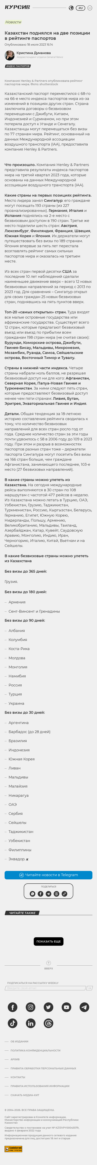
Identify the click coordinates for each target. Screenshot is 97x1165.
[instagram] (30, 1007)
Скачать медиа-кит (25, 1095)
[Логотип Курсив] (17, 7)
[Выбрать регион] (71, 8)
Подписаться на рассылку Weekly (32, 983)
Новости (13, 22)
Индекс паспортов (17, 66)
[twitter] (48, 1007)
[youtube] (66, 1007)
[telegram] (84, 1007)
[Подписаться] (89, 988)
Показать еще (49, 941)
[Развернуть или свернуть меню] (89, 8)
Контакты (18, 1077)
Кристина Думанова (34, 53)
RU (80, 8)
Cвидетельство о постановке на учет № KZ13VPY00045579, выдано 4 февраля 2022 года (42, 1129)
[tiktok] (12, 1023)
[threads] (48, 1023)
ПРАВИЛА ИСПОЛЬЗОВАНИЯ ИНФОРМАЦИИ (40, 1086)
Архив (15, 1059)
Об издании (19, 1041)
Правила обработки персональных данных (43, 1068)
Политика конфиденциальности (35, 1050)
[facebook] (12, 1007)
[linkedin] (31, 1023)
